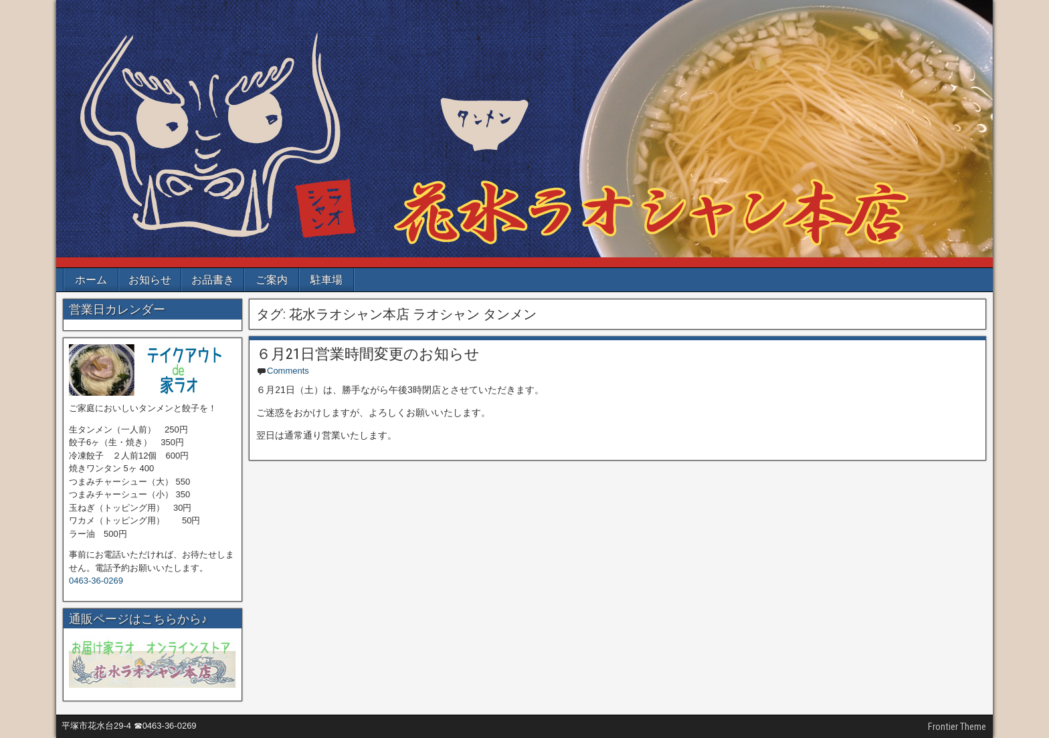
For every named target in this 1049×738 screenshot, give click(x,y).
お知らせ (149, 279)
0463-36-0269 (96, 581)
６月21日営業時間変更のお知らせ (368, 354)
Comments (288, 371)
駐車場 (326, 279)
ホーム (91, 279)
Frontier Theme (957, 727)
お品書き (212, 279)
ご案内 (272, 279)
